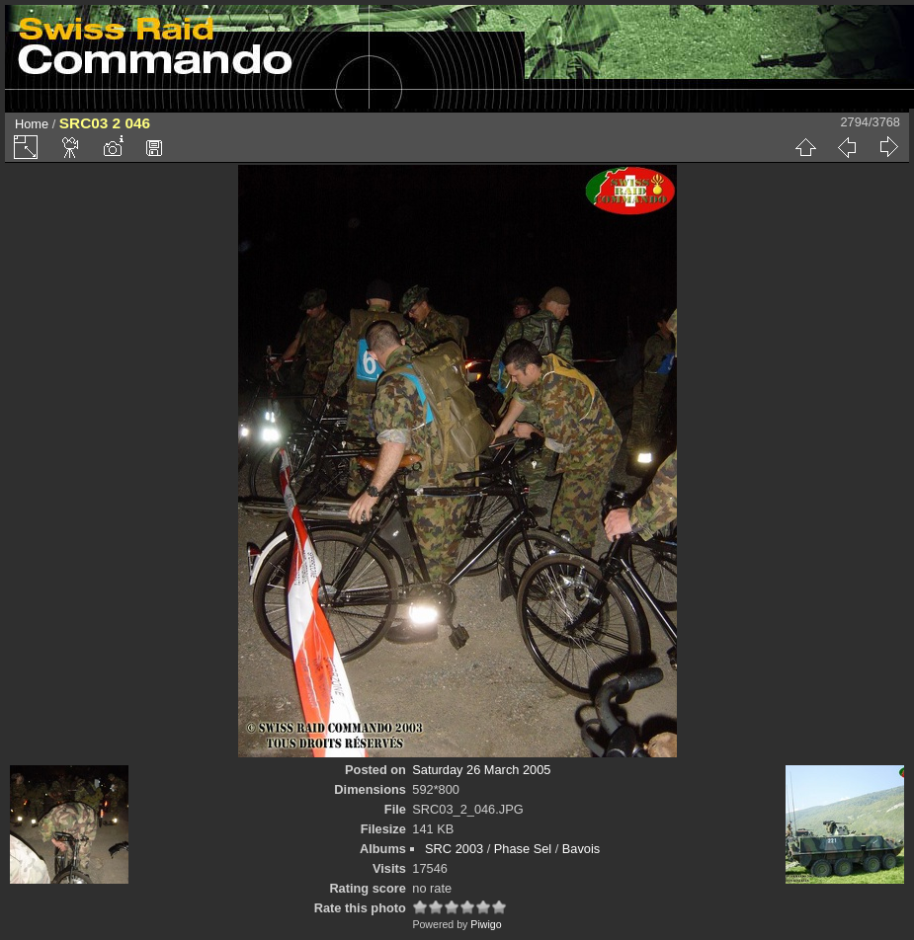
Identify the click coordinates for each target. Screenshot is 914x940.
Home (31, 124)
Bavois (581, 848)
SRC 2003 (454, 848)
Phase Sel (522, 848)
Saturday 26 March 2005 (481, 769)
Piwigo (485, 924)
